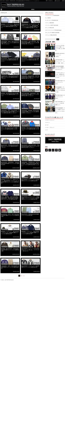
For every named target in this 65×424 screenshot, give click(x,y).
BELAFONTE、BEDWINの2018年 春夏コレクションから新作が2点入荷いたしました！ (10, 60)
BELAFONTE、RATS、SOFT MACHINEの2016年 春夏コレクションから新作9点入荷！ (10, 215)
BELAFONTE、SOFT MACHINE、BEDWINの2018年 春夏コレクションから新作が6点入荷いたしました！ (30, 42)
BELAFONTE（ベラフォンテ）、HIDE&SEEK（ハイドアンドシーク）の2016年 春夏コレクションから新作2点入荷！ (30, 198)
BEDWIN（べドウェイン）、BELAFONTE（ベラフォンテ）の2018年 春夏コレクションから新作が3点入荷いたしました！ (10, 26)
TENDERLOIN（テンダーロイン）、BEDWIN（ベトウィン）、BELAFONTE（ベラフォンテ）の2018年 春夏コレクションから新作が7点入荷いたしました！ (30, 26)
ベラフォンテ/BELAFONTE (51, 35)
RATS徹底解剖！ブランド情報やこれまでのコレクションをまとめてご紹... (60, 89)
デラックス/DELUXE (49, 27)
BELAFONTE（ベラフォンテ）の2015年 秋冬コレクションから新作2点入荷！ (31, 266)
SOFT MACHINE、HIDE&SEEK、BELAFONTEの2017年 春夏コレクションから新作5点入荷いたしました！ (30, 94)
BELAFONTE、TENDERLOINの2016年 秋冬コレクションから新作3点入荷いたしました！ (10, 146)
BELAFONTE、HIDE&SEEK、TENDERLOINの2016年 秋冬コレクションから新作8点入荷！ (10, 163)
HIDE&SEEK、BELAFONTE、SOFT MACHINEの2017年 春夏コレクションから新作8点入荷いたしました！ (31, 77)
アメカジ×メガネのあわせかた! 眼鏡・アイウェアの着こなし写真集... (60, 48)
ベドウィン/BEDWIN (49, 22)
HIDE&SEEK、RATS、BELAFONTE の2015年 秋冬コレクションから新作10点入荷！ (10, 267)
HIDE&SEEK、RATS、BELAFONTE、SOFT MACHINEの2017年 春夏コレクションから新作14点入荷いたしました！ (10, 111)
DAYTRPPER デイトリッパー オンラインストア (55, 140)
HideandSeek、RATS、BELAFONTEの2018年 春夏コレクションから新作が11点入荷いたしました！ (10, 42)
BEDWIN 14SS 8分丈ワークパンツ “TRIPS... (59, 55)
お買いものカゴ (57, 0)
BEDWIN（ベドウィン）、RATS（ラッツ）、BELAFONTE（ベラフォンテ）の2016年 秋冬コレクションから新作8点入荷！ (10, 181)
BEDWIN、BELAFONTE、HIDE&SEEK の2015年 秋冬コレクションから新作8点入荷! (10, 249)
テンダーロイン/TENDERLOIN (51, 20)
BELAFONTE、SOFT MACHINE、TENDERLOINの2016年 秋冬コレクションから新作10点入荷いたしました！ (31, 146)
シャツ (46, 129)
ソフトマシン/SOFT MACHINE (51, 25)
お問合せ (63, 0)
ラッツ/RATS (48, 17)
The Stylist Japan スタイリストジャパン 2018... (60, 97)
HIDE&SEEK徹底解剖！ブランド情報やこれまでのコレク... (60, 68)
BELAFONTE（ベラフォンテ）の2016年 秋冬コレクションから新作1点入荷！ (31, 180)
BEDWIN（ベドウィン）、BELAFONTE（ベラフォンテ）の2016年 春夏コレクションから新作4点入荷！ (10, 232)
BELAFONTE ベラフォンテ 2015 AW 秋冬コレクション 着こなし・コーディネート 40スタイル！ (31, 249)
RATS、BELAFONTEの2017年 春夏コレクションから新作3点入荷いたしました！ (10, 129)
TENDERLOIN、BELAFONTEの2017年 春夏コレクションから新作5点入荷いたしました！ (10, 77)
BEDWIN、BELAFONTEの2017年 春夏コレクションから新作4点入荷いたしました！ (10, 94)
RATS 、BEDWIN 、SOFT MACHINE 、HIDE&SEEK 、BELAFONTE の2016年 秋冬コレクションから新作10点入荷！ (10, 198)
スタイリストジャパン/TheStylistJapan (53, 30)
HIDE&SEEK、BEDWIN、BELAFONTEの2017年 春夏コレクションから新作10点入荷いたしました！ (30, 111)
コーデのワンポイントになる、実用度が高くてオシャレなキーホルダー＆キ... (60, 75)
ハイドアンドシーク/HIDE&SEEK (52, 15)
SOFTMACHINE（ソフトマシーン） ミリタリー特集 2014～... (60, 61)
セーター (47, 124)
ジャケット (47, 122)
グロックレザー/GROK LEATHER (52, 32)
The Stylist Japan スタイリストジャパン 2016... (60, 82)
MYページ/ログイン (49, 0)
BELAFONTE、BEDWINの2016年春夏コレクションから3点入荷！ (31, 215)
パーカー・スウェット (49, 127)
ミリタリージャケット (49, 120)
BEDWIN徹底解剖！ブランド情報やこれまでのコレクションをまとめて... (60, 110)
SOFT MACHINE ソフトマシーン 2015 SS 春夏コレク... (60, 103)
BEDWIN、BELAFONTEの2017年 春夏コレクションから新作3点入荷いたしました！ (30, 129)
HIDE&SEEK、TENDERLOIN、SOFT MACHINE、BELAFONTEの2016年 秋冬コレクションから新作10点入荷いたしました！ (31, 164)
